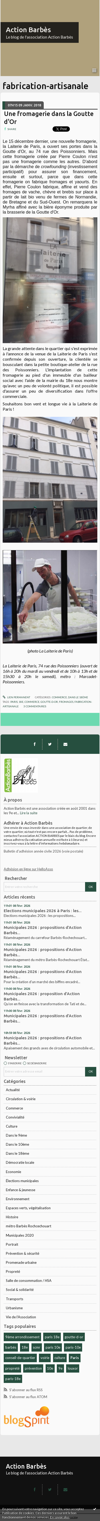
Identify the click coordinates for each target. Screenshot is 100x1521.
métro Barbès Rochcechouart (28, 1226)
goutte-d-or (74, 1337)
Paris (74, 1358)
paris (14, 701)
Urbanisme (14, 1308)
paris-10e (73, 1347)
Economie (13, 1172)
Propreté (13, 1271)
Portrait (12, 1244)
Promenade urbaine (21, 1262)
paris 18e (52, 1337)
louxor (73, 1368)
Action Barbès (28, 30)
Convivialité (15, 1117)
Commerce (14, 1108)
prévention (33, 1368)
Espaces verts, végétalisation (28, 1208)
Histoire (12, 1217)
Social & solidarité (20, 1289)
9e (60, 1368)
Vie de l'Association (21, 1317)
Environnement (17, 1199)
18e (25, 1347)
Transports (14, 1299)
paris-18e (13, 1379)
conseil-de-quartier (20, 1358)
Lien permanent (16, 697)
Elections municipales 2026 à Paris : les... (43, 910)
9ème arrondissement (22, 1337)
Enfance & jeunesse (20, 1190)
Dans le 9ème (16, 1135)
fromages (66, 701)
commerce (32, 701)
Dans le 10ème (17, 1144)
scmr (36, 1347)
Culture (11, 1126)
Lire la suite (28, 813)
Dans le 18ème (17, 1153)
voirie (45, 1358)
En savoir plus (60, 1517)
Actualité (13, 1090)
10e (50, 1368)
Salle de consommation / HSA (28, 1280)
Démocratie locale (20, 1162)
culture (59, 1358)
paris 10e (53, 1347)
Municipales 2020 (20, 1235)
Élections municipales (22, 1181)
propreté (12, 1368)
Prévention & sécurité (22, 1253)
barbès (10, 1347)
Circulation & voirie (20, 1099)
